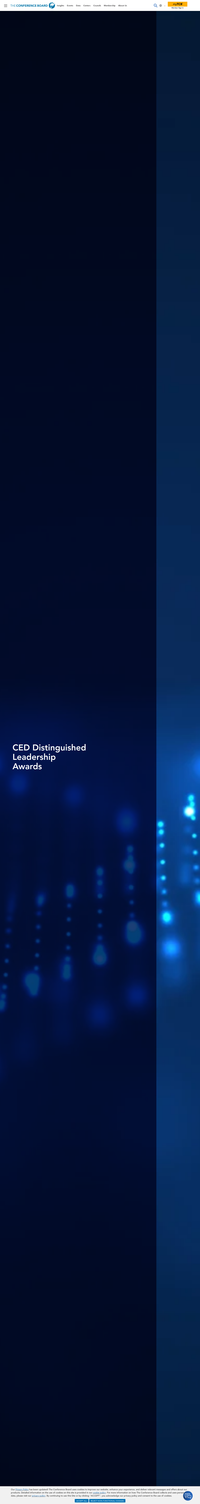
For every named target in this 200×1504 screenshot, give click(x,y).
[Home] (33, 5)
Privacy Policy (22, 1489)
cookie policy (99, 1492)
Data (78, 5)
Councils (97, 5)
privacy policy (38, 1495)
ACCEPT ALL (81, 1500)
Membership (109, 5)
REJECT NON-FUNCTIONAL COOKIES (107, 1500)
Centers (87, 5)
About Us (122, 5)
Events (70, 5)
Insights (60, 5)
